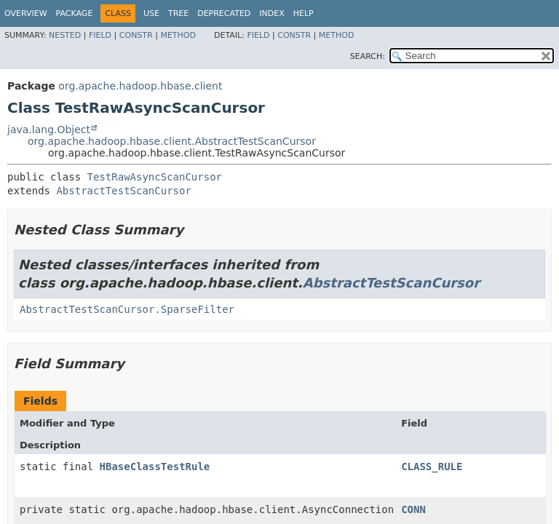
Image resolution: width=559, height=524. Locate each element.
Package (74, 13)
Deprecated (223, 13)
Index (271, 13)
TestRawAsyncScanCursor (154, 177)
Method (178, 35)
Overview (25, 13)
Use (151, 13)
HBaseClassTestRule (155, 466)
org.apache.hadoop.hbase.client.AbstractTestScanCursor (172, 141)
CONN (413, 509)
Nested (65, 35)
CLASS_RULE (431, 466)
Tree (178, 13)
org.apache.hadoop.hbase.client (140, 86)
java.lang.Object (48, 129)
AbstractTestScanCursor (123, 190)
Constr (136, 35)
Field (100, 35)
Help (303, 13)
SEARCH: (367, 56)
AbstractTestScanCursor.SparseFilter (127, 309)
